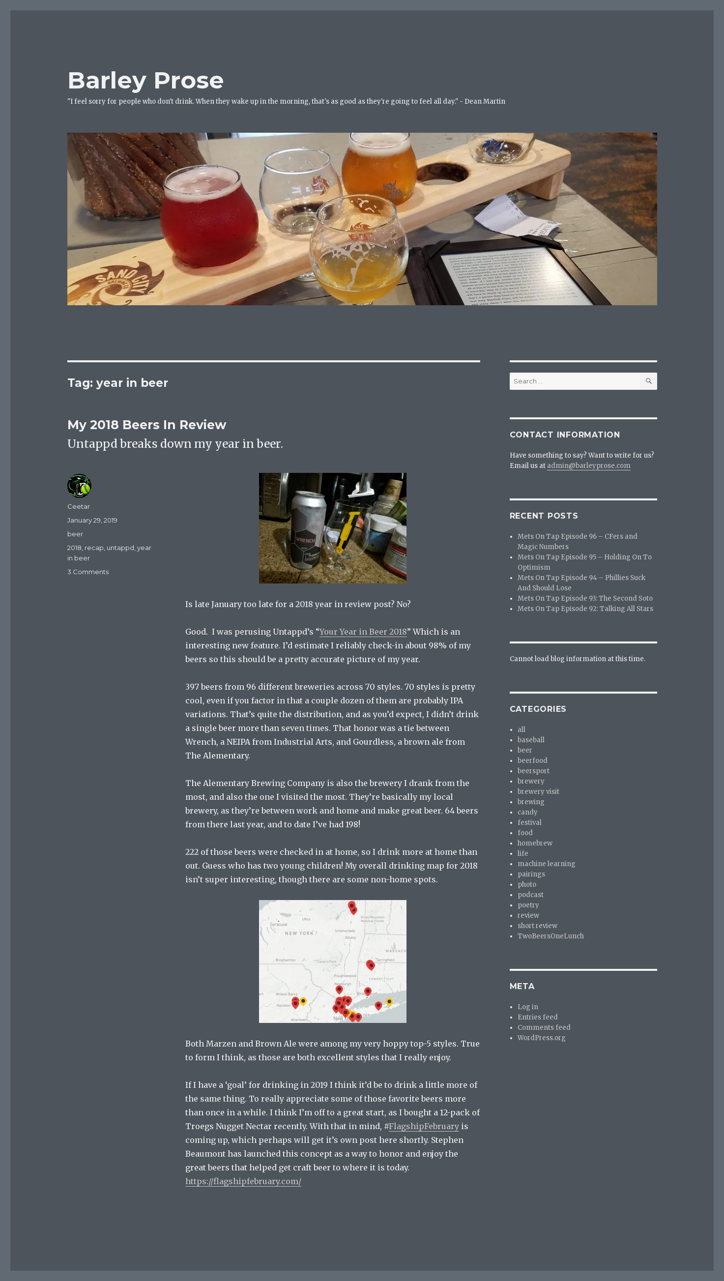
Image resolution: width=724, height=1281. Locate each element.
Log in (528, 1007)
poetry (528, 905)
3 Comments (88, 572)
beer (75, 534)
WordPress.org (542, 1038)
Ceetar (78, 506)
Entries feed (538, 1017)
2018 (74, 548)
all (521, 730)
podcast (531, 895)
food (525, 833)
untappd (120, 548)
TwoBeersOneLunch (551, 936)
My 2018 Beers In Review (146, 424)
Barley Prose (145, 80)
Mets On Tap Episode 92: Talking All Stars (585, 609)
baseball (531, 740)
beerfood (533, 761)
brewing (531, 802)
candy (528, 812)
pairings (531, 874)
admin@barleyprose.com (589, 466)
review (528, 915)
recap (94, 548)
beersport (534, 771)
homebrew (535, 843)
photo (527, 884)
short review (537, 926)
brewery (531, 781)
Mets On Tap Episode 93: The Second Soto (585, 598)
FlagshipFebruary (424, 1126)
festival (530, 822)
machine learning (547, 864)
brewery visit (538, 791)
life (523, 853)
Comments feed (544, 1027)
